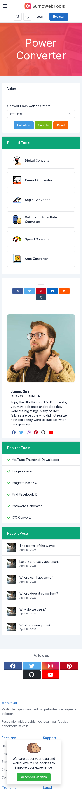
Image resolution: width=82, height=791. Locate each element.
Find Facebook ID (25, 494)
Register (59, 16)
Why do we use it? (32, 609)
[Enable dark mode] (27, 17)
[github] (43, 432)
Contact (48, 777)
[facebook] (14, 432)
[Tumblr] (41, 297)
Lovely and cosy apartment (39, 561)
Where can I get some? (36, 577)
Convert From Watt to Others (29, 106)
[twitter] (21, 432)
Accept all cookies (34, 777)
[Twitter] (29, 291)
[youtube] (51, 432)
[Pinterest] (41, 291)
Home (47, 746)
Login (40, 16)
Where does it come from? (38, 593)
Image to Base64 (24, 483)
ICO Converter (22, 517)
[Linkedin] (52, 291)
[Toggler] (5, 6)
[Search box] (18, 17)
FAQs (46, 762)
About (47, 754)
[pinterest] (36, 432)
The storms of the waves (37, 545)
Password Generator (27, 506)
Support (48, 769)
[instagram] (29, 432)
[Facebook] (17, 291)
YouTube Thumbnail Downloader (35, 460)
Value (11, 88)
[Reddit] (64, 291)
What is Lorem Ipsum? (35, 625)
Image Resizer (22, 471)
